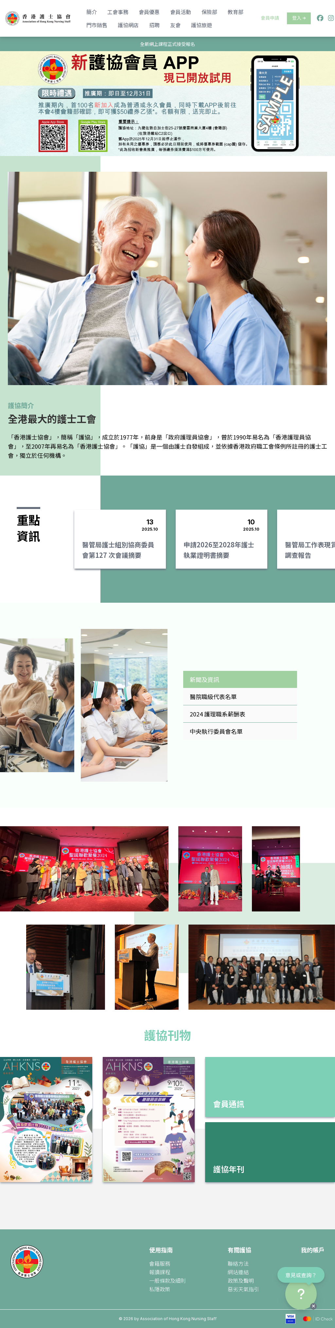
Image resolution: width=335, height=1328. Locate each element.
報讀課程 (159, 1272)
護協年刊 (228, 1169)
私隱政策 (159, 1289)
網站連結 (238, 1272)
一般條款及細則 (167, 1280)
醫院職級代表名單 (213, 696)
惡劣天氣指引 (243, 1289)
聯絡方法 (238, 1263)
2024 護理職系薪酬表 (217, 714)
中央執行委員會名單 (216, 731)
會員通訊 (228, 1103)
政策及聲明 (241, 1280)
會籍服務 (159, 1263)
